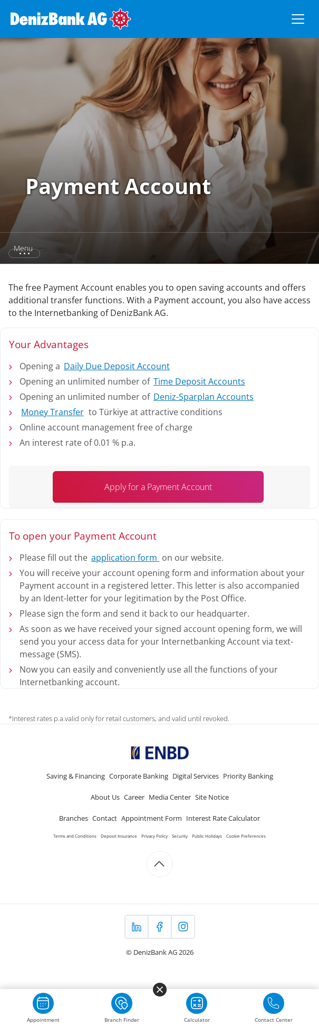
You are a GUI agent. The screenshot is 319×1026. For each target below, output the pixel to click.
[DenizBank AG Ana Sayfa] (71, 19)
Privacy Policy (154, 836)
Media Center (170, 797)
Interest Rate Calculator (223, 818)
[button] (159, 248)
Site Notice (212, 797)
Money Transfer (52, 412)
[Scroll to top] (160, 864)
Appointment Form (151, 818)
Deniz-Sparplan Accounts (203, 396)
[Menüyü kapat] (160, 989)
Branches (73, 818)
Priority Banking (248, 776)
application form (125, 557)
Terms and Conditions (74, 836)
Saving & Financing (75, 776)
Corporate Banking (138, 776)
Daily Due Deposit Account (117, 366)
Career (134, 797)
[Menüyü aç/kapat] (297, 19)
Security (180, 836)
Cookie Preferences (246, 836)
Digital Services (195, 776)
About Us (105, 797)
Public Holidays (207, 836)
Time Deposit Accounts (199, 381)
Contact (104, 818)
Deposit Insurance (119, 836)
